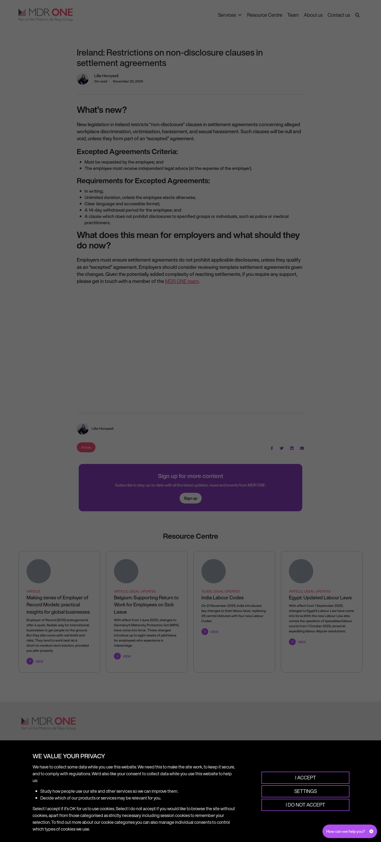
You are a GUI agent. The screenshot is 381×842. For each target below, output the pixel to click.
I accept (305, 777)
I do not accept (305, 804)
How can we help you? (345, 831)
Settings (305, 791)
